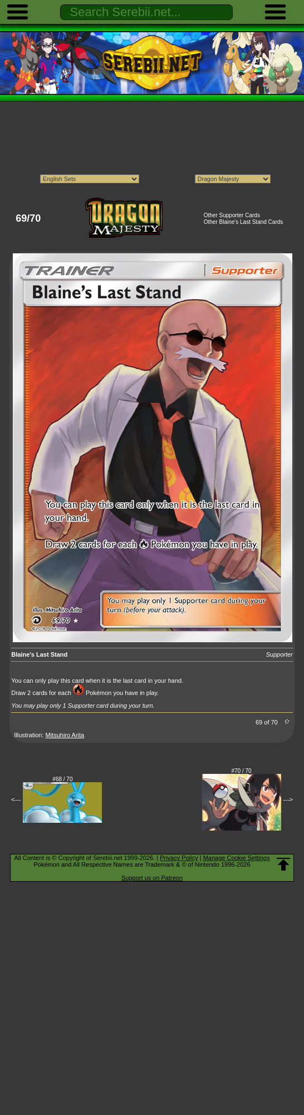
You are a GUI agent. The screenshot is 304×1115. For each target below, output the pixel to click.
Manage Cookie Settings (236, 857)
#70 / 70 (242, 771)
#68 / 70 (62, 779)
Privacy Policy (179, 857)
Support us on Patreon (152, 877)
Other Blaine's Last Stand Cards (243, 222)
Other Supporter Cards (232, 215)
